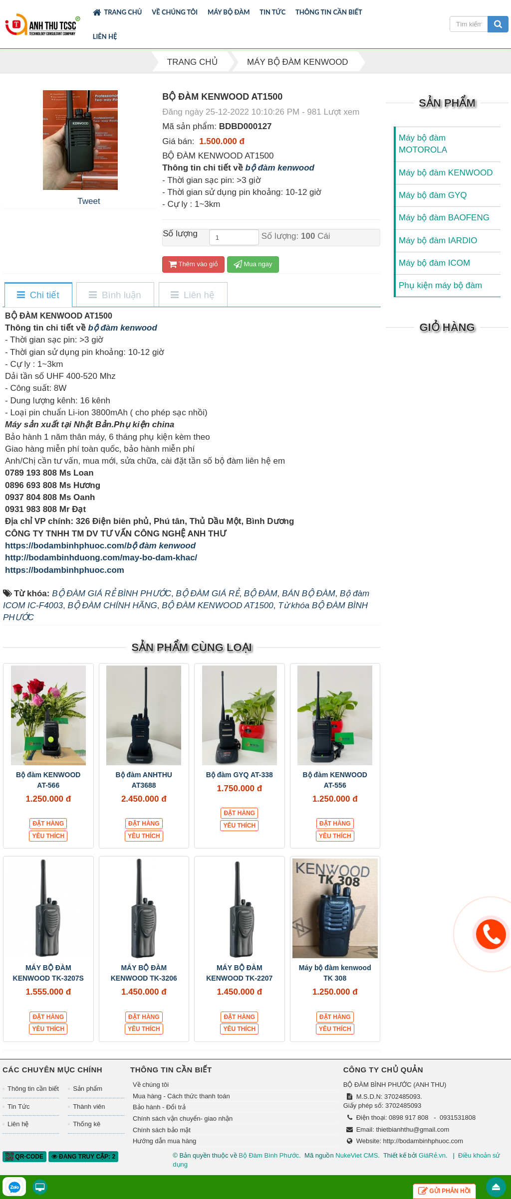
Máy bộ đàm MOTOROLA (423, 144)
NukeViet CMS (356, 1155)
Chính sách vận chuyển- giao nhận (183, 1118)
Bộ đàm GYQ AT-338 (239, 775)
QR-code (24, 1156)
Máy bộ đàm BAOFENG (444, 217)
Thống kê (86, 1124)
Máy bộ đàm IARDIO (438, 240)
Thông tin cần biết (328, 12)
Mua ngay (253, 264)
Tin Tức (272, 12)
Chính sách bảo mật (162, 1130)
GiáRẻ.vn (432, 1155)
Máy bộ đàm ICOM (434, 263)
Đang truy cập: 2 (83, 1156)
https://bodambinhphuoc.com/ (66, 545)
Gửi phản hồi (444, 1191)
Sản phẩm (87, 1088)
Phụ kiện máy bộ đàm (440, 285)
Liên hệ (105, 36)
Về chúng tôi (175, 12)
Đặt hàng (48, 823)
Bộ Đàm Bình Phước (269, 1155)
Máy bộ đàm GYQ (433, 195)
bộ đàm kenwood (280, 167)
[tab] (38, 295)
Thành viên (89, 1106)
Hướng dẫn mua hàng (164, 1141)
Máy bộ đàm (229, 12)
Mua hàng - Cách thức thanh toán (181, 1096)
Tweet (88, 201)
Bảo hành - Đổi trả (159, 1107)
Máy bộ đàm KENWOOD (446, 172)
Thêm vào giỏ (193, 264)
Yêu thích (48, 836)
